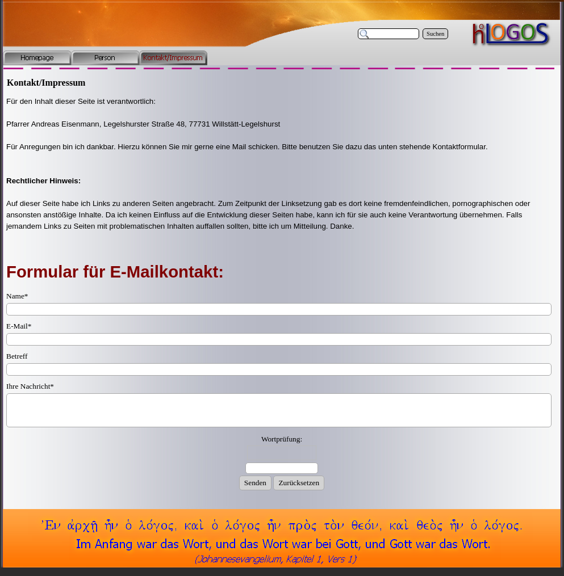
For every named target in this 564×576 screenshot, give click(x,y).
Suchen (435, 34)
